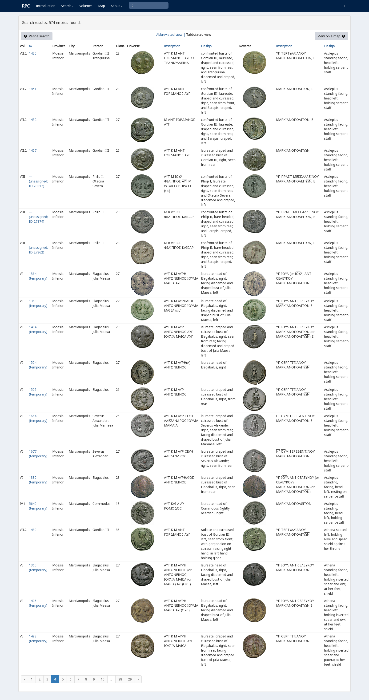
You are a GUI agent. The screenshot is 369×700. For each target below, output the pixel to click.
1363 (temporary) (38, 303)
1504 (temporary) (38, 364)
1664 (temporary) (38, 418)
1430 (32, 529)
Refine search (36, 36)
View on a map (331, 36)
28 (120, 679)
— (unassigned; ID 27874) (38, 217)
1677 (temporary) (38, 453)
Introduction (45, 6)
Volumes (85, 6)
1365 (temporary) (38, 567)
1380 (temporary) (38, 479)
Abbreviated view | (170, 34)
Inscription (172, 46)
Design (206, 46)
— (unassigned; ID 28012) (38, 181)
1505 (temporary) (38, 391)
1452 (32, 119)
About (116, 6)
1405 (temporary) (38, 603)
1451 (32, 89)
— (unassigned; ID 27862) (38, 247)
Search (67, 6)
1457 (32, 150)
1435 (32, 53)
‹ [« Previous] (24, 679)
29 (130, 679)
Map (101, 6)
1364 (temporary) (38, 276)
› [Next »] (138, 679)
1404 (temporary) (38, 329)
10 (102, 679)
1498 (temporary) (38, 638)
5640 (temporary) (38, 505)
